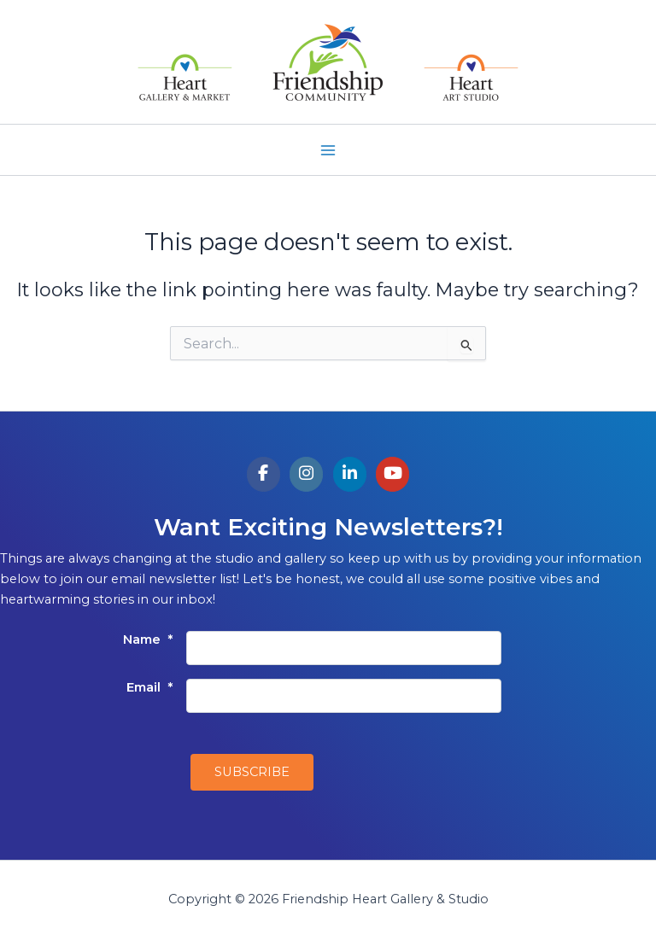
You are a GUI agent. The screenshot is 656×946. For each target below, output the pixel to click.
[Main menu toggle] (328, 149)
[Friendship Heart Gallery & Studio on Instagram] (306, 474)
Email (149, 687)
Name (148, 639)
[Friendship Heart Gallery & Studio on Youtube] (392, 474)
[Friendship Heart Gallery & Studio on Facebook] (263, 474)
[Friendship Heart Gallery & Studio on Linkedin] (349, 474)
